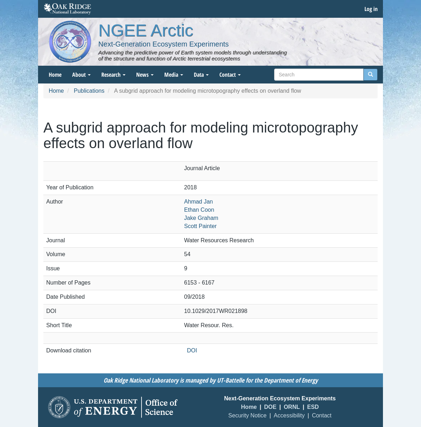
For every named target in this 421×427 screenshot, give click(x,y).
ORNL (292, 407)
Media (173, 75)
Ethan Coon (199, 210)
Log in (371, 9)
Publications (89, 91)
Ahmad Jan (198, 202)
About (81, 75)
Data (201, 75)
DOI (192, 350)
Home (55, 75)
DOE (270, 407)
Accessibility (289, 415)
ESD (313, 407)
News (145, 75)
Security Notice (247, 415)
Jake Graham (201, 218)
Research (113, 75)
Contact (230, 75)
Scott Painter (200, 226)
